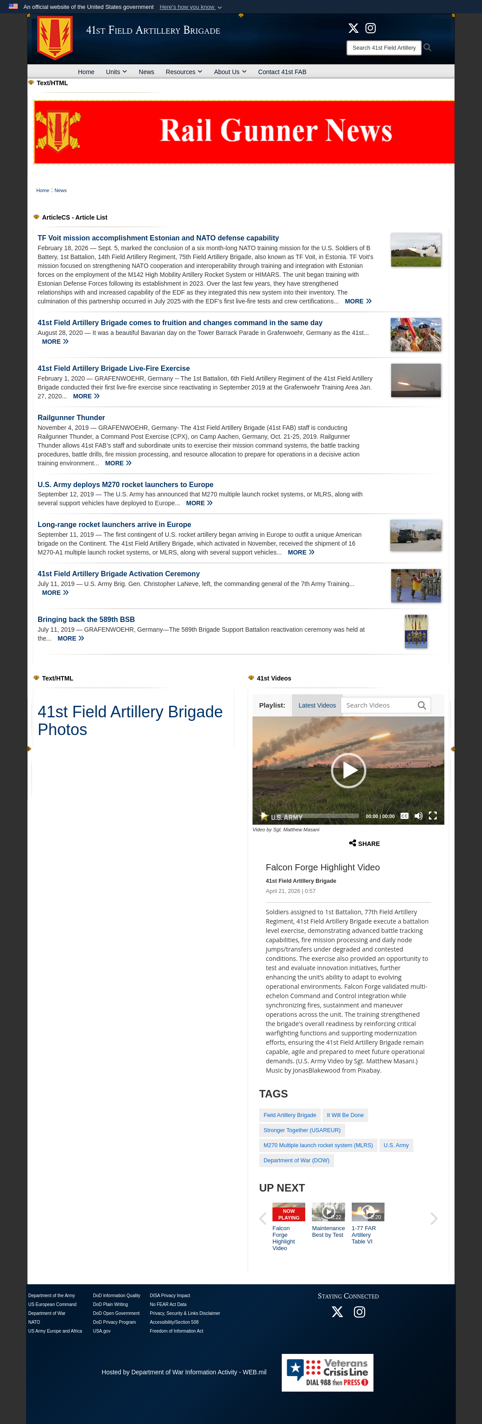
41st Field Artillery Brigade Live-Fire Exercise (114, 368)
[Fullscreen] (432, 815)
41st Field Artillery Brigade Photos (130, 721)
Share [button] (364, 843)
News (146, 71)
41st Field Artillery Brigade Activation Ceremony (119, 574)
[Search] (384, 47)
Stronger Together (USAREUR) (302, 1130)
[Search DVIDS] (383, 704)
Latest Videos (317, 705)
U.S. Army (396, 1145)
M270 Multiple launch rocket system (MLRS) (318, 1145)
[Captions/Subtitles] (404, 815)
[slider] (317, 816)
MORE (358, 301)
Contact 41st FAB (282, 71)
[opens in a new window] (370, 27)
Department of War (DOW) (297, 1160)
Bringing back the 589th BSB (86, 619)
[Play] (264, 815)
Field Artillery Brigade (290, 1115)
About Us (230, 71)
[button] (191, 7)
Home (86, 71)
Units (116, 71)
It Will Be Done (345, 1115)
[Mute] (418, 815)
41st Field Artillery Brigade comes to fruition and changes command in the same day (180, 322)
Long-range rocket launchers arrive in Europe (114, 524)
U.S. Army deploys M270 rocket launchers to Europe (126, 484)
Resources (184, 71)
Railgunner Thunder (71, 417)
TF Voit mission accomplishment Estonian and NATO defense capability (158, 238)
